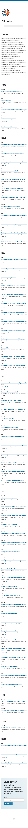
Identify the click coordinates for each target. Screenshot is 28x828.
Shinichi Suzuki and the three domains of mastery (14, 763)
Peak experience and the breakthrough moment (13, 604)
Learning (19, 48)
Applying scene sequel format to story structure (13, 560)
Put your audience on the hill (8, 118)
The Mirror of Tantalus (8, 70)
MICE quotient (6, 50)
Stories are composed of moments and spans (13, 179)
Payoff (11, 58)
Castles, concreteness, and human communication (14, 285)
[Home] (5, 12)
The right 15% (5, 348)
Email (5, 797)
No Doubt (5, 58)
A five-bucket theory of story (8, 277)
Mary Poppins (6, 52)
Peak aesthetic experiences (9, 60)
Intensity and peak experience (9, 613)
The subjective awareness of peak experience (13, 577)
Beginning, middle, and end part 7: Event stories (13, 303)
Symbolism (22, 66)
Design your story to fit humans (9, 524)
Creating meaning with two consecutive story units (14, 506)
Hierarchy (22, 46)
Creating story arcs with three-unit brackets (12, 480)
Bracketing (5, 42)
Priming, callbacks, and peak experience (11, 622)
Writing (22, 72)
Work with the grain (6, 100)
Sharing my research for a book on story (11, 684)
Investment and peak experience (9, 666)
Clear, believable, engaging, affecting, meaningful (14, 109)
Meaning (4, 54)
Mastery (13, 52)
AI (3, 38)
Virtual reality (15, 72)
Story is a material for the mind (9, 127)
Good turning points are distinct (9, 171)
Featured (4, 46)
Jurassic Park (11, 48)
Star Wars (5, 64)
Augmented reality (20, 38)
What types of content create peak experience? (13, 657)
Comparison (13, 42)
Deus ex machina (19, 44)
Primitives (20, 60)
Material (20, 52)
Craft (20, 42)
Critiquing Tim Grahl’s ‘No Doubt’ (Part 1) (11, 91)
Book (17, 40)
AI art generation (10, 38)
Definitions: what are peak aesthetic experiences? (14, 675)
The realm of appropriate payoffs (9, 427)
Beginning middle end (7, 40)
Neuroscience (16, 56)
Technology (11, 68)
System (4, 68)
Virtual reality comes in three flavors (10, 551)
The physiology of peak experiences (10, 595)
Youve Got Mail (6, 74)
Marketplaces (22, 50)
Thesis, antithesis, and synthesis (9, 392)
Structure (15, 66)
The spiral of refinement (7, 418)
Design (10, 44)
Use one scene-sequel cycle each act (10, 206)
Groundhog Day (13, 46)
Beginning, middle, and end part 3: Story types (13, 339)
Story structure (6, 66)
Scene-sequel (21, 62)
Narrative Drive (13, 54)
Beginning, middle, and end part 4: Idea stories (13, 330)
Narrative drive (6, 56)
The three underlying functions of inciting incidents (14, 710)
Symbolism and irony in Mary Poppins (11, 400)
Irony (4, 48)
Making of (14, 50)
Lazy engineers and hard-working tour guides (13, 533)
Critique (4, 44)
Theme (17, 70)
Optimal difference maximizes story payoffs (12, 436)
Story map (18, 64)
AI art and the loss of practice (9, 498)
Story (11, 64)
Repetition (5, 62)
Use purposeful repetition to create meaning (12, 153)
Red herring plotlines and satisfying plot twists (13, 409)
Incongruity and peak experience (9, 631)
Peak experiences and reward (9, 586)
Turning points (6, 72)
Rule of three (12, 62)
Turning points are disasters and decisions (12, 188)
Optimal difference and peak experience (11, 639)
